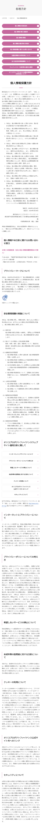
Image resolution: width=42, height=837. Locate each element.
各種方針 (12, 18)
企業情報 (4, 18)
